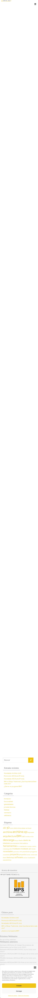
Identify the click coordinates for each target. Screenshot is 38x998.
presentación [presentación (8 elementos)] (26, 851)
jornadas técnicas (9, 807)
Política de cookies (12, 995)
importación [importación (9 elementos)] (23, 846)
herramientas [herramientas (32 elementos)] (10, 846)
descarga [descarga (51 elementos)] (8, 840)
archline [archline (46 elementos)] (7, 832)
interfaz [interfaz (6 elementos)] (34, 846)
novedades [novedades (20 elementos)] (8, 851)
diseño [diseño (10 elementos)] (20, 840)
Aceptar (19, 985)
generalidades (8, 804)
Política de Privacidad (23, 995)
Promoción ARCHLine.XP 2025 (14, 776)
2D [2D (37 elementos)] (4, 827)
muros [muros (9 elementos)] (33, 849)
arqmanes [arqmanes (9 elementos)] (31, 832)
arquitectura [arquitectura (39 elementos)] (9, 836)
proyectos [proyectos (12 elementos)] (22, 855)
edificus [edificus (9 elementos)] (25, 843)
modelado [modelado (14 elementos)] (16, 849)
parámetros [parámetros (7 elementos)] (16, 851)
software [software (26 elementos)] (18, 857)
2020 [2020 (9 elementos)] (11, 828)
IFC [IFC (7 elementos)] (18, 846)
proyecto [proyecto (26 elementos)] (14, 854)
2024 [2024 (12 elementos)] (19, 828)
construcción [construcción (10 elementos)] (29, 836)
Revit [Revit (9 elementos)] (4, 857)
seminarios (7, 812)
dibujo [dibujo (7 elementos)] (16, 840)
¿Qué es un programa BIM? (13, 786)
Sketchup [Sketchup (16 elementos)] (10, 857)
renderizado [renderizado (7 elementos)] (34, 854)
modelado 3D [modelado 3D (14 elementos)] (26, 849)
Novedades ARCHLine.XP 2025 (14, 779)
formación (7, 799)
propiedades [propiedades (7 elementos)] (6, 854)
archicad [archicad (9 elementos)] (28, 828)
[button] (35, 967)
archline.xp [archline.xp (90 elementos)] (20, 832)
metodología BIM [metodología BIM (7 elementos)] (7, 849)
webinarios (7, 815)
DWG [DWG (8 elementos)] (21, 843)
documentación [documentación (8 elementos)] (14, 843)
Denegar (19, 991)
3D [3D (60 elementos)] (8, 827)
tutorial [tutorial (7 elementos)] (25, 857)
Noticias (6, 810)
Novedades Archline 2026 (12, 773)
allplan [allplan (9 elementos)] (23, 828)
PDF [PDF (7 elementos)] (21, 851)
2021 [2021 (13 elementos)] (15, 828)
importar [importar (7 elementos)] (29, 846)
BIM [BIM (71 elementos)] (19, 836)
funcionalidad (8, 801)
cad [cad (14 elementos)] (23, 836)
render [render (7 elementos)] (28, 854)
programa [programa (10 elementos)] (33, 851)
